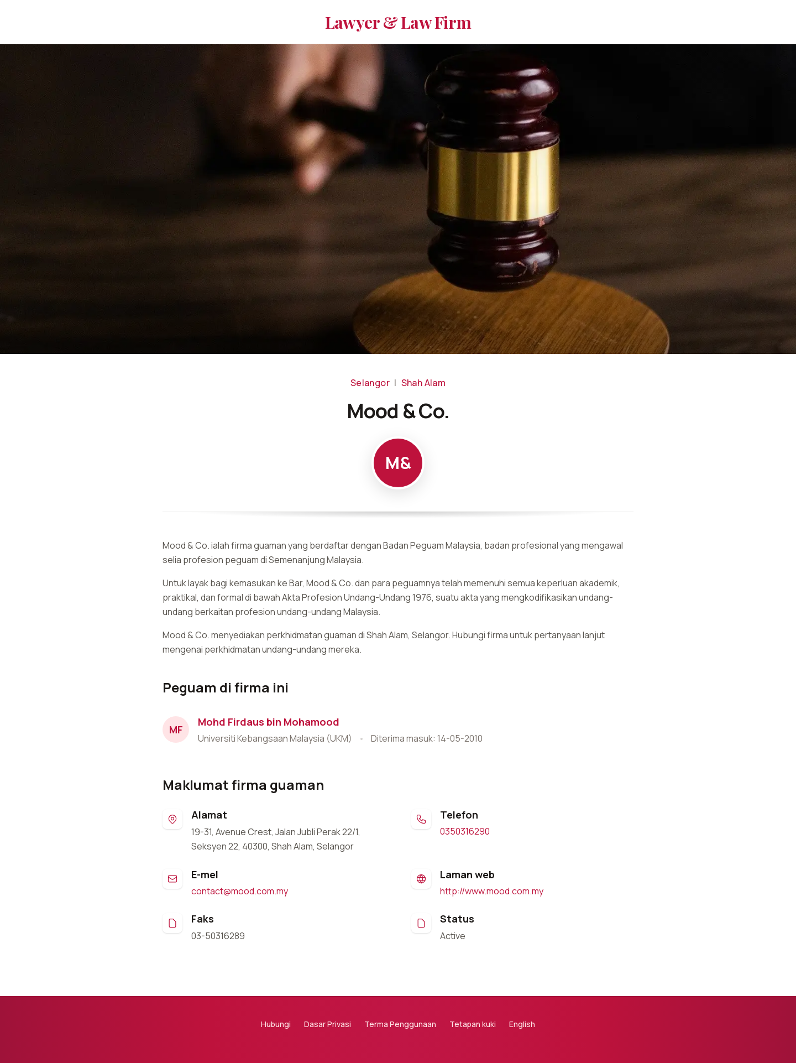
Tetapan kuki (472, 1024)
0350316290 (465, 831)
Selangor (370, 383)
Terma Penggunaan (400, 1024)
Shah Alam (423, 383)
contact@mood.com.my (239, 891)
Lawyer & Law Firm (398, 22)
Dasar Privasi (327, 1024)
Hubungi (276, 1024)
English (522, 1024)
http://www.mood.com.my (491, 891)
